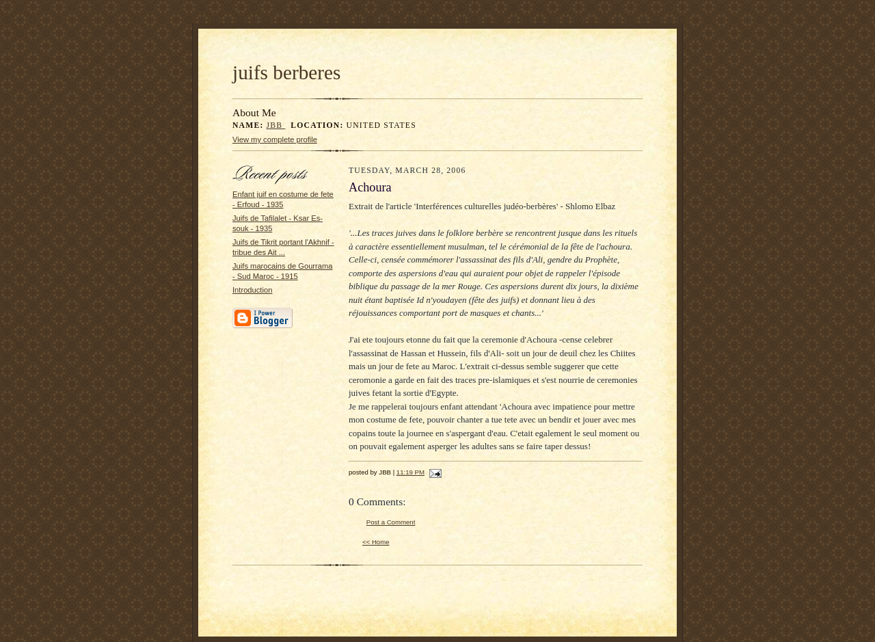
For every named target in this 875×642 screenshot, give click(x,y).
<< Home (376, 542)
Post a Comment (391, 522)
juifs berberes (286, 72)
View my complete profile (274, 139)
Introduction (252, 290)
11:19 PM (410, 472)
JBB (276, 125)
